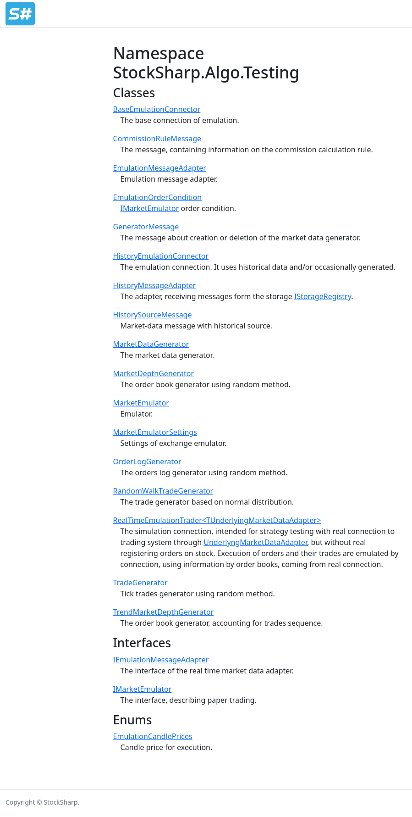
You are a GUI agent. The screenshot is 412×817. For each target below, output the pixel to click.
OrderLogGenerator (147, 461)
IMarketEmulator (150, 208)
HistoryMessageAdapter (154, 285)
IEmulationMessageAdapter (161, 660)
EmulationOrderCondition (157, 197)
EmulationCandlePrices (152, 736)
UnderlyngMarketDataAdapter (255, 542)
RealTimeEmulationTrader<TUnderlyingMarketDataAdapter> (217, 520)
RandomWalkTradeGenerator (163, 491)
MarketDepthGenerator (153, 373)
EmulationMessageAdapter (159, 168)
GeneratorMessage (146, 227)
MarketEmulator (141, 403)
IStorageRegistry (322, 296)
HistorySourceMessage (152, 315)
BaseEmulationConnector (157, 109)
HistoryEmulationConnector (161, 256)
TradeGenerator (140, 583)
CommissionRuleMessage (157, 138)
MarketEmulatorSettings (155, 432)
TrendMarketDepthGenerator (163, 612)
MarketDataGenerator (151, 344)
